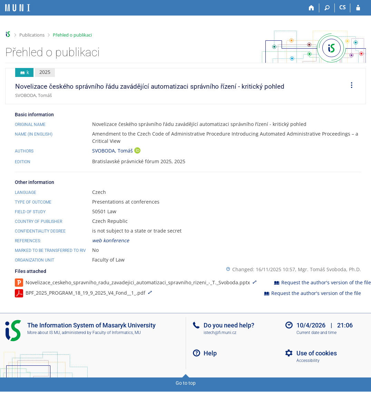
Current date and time (316, 332)
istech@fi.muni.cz (220, 332)
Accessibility (308, 360)
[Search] (327, 7)
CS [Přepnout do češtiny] (342, 7)
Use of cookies (316, 353)
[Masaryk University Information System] (17, 8)
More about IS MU (43, 332)
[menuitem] (349, 86)
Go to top (186, 383)
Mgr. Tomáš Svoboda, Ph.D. (329, 269)
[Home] (311, 7)
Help (210, 353)
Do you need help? (229, 325)
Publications (32, 35)
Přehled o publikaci (72, 35)
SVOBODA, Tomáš (113, 150)
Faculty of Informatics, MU (116, 332)
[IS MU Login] (358, 7)
